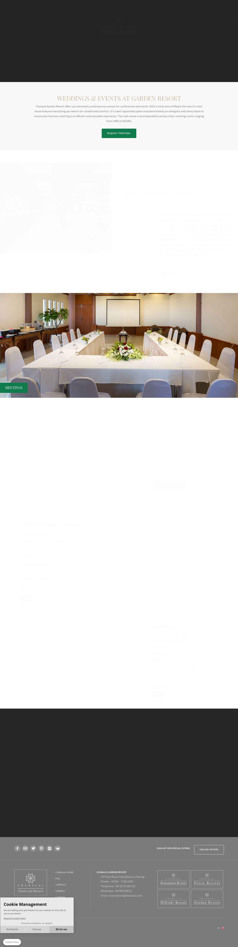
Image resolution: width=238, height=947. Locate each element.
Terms (17, 935)
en (219, 934)
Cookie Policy (46, 935)
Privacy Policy (30, 935)
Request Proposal (119, 133)
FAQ (57, 885)
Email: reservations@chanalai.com (121, 902)
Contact (60, 891)
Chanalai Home (64, 879)
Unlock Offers (207, 856)
